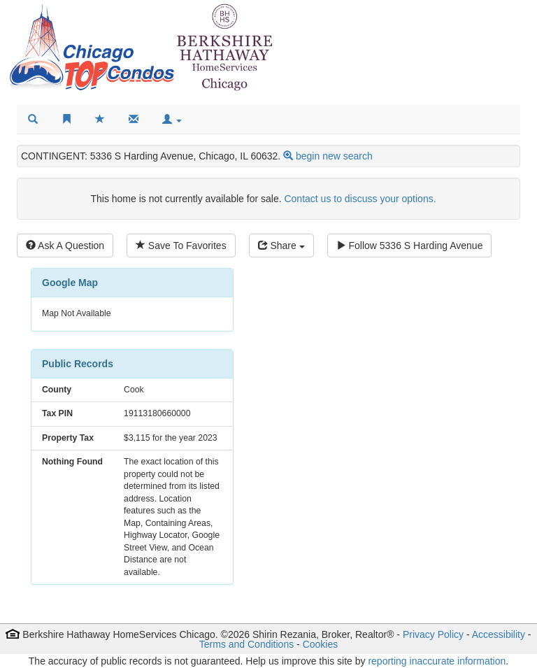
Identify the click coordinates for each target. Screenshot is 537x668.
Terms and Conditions (246, 644)
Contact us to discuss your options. (360, 198)
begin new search (334, 156)
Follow (409, 245)
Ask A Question (65, 245)
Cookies (320, 644)
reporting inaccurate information (437, 661)
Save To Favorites (181, 245)
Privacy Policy (433, 634)
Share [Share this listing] (281, 245)
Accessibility (498, 634)
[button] (172, 119)
